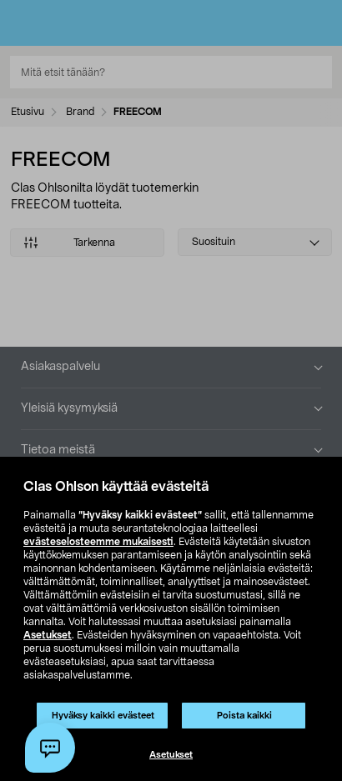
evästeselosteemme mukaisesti (98, 542)
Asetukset (47, 635)
